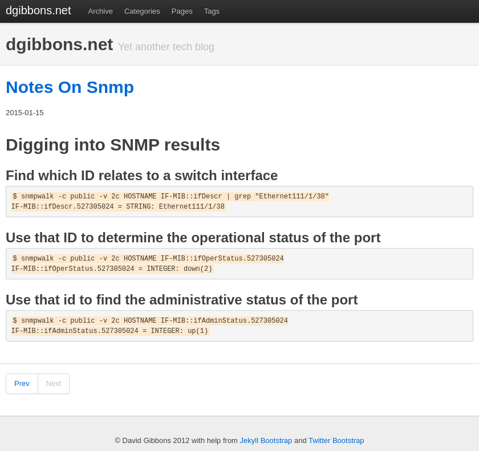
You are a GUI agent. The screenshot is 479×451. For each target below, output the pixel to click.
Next (54, 383)
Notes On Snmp (70, 87)
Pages (182, 11)
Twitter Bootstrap (336, 440)
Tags (212, 11)
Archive (100, 11)
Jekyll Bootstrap (266, 440)
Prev (22, 383)
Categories (142, 11)
